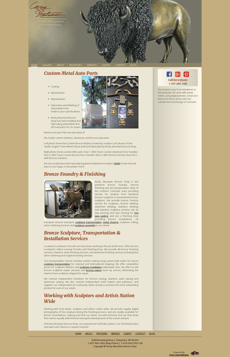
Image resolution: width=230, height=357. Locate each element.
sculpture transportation (88, 222)
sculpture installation (91, 267)
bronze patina (93, 270)
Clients (106, 65)
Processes (75, 65)
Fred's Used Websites (179, 355)
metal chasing (110, 222)
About (60, 65)
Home (78, 333)
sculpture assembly (85, 225)
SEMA (117, 163)
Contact (120, 65)
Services (92, 65)
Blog (133, 65)
